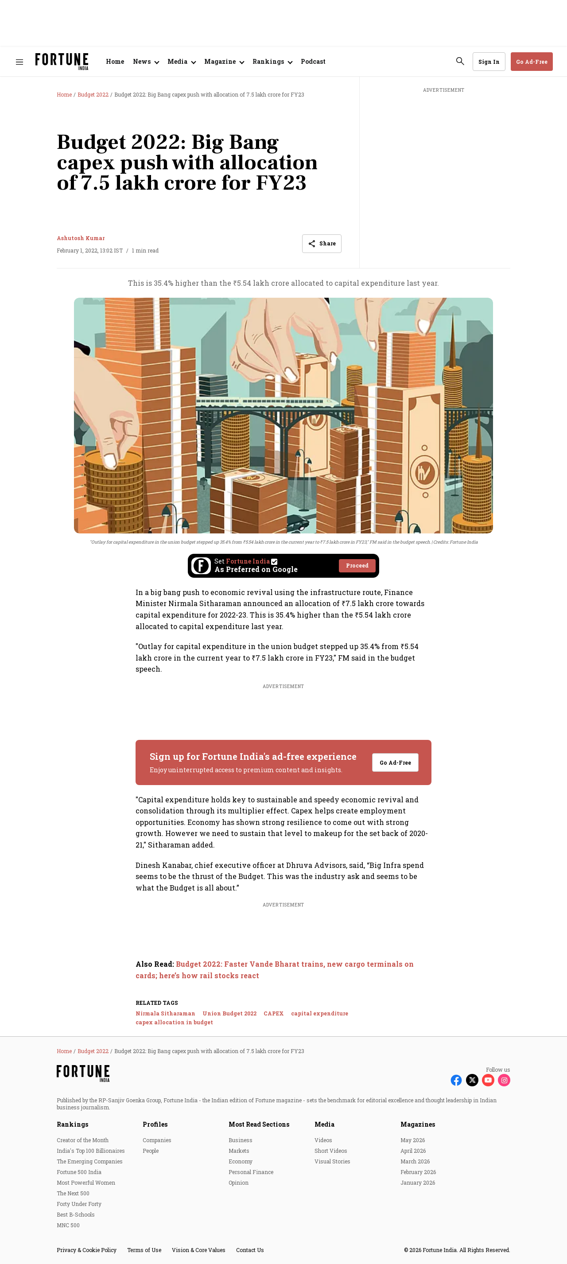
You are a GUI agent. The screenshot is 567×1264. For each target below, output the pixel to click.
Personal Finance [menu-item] (251, 1171)
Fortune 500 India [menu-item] (79, 1171)
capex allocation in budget (174, 1022)
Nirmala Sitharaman (165, 1013)
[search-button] (460, 61)
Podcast (313, 61)
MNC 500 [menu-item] (68, 1225)
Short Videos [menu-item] (331, 1150)
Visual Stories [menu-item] (332, 1161)
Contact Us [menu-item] (250, 1249)
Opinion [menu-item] (239, 1182)
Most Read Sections (259, 1124)
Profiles (155, 1124)
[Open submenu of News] (146, 61)
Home (115, 61)
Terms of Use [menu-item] (144, 1249)
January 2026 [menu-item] (417, 1182)
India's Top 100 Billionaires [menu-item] (91, 1150)
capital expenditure (319, 1013)
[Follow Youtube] (488, 1080)
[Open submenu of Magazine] (224, 61)
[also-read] (283, 969)
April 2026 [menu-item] (413, 1150)
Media (324, 1124)
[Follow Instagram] (504, 1080)
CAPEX (274, 1013)
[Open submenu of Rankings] (272, 61)
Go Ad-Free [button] (532, 61)
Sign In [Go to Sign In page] (489, 61)
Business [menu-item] (240, 1139)
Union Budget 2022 (229, 1013)
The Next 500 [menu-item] (73, 1193)
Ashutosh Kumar (81, 237)
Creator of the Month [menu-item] (83, 1139)
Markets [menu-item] (239, 1150)
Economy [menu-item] (240, 1161)
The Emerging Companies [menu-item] (90, 1161)
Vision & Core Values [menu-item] (198, 1249)
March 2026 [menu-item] (415, 1161)
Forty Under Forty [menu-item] (79, 1203)
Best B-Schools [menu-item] (76, 1214)
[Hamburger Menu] (19, 61)
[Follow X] (472, 1080)
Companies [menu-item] (157, 1139)
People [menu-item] (151, 1150)
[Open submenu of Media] (181, 61)
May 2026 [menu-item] (412, 1139)
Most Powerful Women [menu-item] (86, 1182)
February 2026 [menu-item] (418, 1171)
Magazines (417, 1124)
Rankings (72, 1124)
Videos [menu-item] (323, 1139)
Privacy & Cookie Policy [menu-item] (87, 1249)
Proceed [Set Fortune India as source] (357, 565)
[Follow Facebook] (456, 1080)
